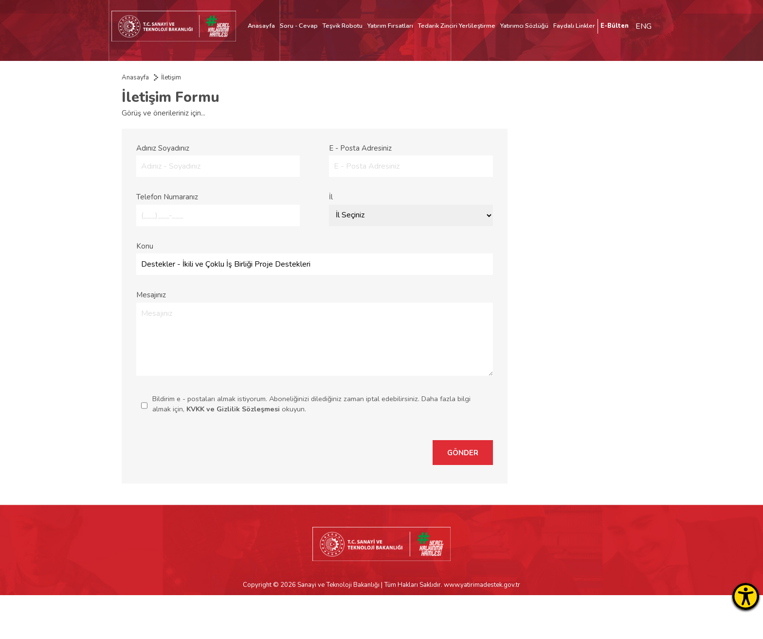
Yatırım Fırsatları (390, 25)
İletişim (171, 77)
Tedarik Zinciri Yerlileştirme (456, 25)
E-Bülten (614, 25)
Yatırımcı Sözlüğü (524, 25)
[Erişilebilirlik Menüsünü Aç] (745, 596)
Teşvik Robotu (343, 25)
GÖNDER (462, 453)
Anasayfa (261, 25)
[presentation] (349, 452)
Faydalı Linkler (574, 25)
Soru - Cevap (299, 25)
